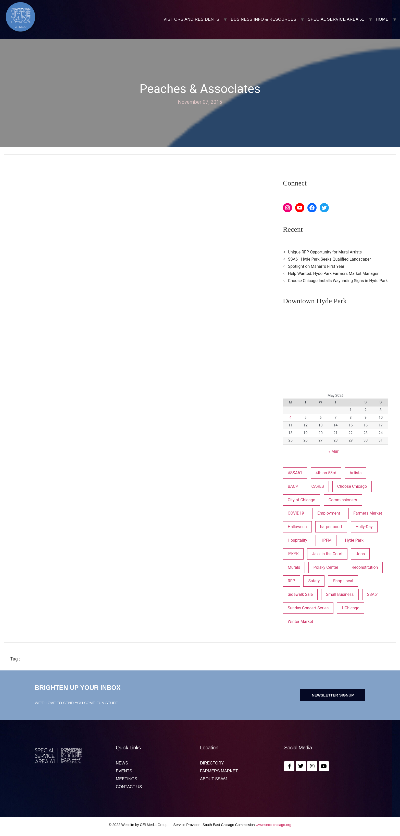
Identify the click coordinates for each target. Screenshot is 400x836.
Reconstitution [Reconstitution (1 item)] (365, 567)
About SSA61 (214, 779)
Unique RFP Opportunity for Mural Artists (325, 252)
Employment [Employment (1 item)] (328, 513)
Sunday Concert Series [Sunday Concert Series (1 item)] (308, 608)
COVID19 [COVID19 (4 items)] (296, 513)
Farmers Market (219, 771)
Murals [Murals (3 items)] (294, 567)
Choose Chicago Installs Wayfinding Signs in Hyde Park (338, 280)
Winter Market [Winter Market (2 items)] (300, 621)
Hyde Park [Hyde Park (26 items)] (354, 540)
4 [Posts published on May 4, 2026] (291, 417)
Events (124, 771)
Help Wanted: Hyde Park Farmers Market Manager (333, 273)
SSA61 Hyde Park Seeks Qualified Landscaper (329, 259)
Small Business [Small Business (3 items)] (340, 594)
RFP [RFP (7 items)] (291, 580)
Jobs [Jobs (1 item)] (360, 553)
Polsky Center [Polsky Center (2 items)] (325, 567)
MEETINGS (126, 779)
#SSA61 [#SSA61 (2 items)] (295, 472)
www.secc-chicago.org (273, 825)
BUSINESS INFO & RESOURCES (263, 19)
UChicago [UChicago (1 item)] (350, 608)
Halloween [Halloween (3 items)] (297, 526)
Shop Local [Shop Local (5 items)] (343, 580)
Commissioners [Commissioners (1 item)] (343, 499)
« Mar (334, 451)
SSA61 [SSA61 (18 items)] (373, 594)
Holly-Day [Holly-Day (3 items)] (364, 526)
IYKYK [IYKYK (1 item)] (293, 553)
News (122, 763)
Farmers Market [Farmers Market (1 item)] (367, 513)
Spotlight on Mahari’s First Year (316, 266)
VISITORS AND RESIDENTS (191, 19)
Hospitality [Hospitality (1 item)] (297, 540)
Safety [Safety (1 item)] (314, 580)
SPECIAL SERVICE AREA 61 (336, 19)
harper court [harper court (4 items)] (331, 526)
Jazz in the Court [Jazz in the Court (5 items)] (327, 553)
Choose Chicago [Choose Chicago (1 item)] (352, 486)
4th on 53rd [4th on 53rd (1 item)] (326, 472)
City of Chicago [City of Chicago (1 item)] (301, 499)
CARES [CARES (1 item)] (317, 486)
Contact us (129, 787)
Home (382, 19)
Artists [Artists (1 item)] (355, 472)
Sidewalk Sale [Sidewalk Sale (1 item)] (300, 594)
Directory (212, 763)
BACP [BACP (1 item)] (293, 486)
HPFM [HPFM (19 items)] (326, 540)
